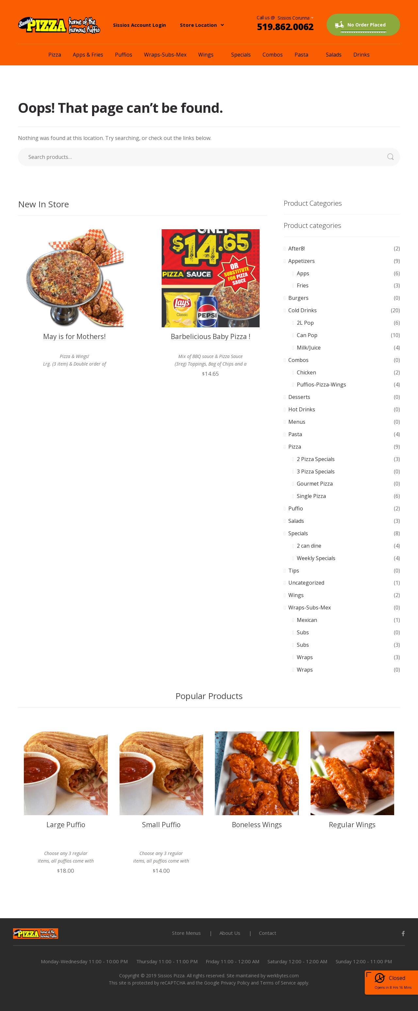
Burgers (298, 297)
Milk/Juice (309, 347)
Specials (241, 54)
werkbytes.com (283, 975)
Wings (206, 54)
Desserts (299, 397)
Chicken (306, 372)
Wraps (305, 657)
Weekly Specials (316, 558)
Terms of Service (278, 983)
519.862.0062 (285, 26)
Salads (334, 54)
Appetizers (301, 261)
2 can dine (309, 545)
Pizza (54, 54)
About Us (229, 933)
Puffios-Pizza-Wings (321, 384)
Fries (303, 285)
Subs (303, 632)
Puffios (123, 54)
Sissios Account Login (139, 25)
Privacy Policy (235, 983)
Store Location (198, 25)
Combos (273, 54)
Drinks (361, 54)
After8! (296, 248)
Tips (293, 570)
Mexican (307, 620)
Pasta (301, 54)
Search (393, 157)
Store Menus (186, 933)
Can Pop (307, 335)
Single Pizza (311, 496)
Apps (303, 273)
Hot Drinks (301, 409)
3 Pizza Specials (316, 471)
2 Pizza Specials (316, 459)
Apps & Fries (88, 54)
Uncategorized (306, 582)
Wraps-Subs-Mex (165, 54)
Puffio (295, 508)
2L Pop (305, 322)
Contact (267, 933)
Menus (296, 421)
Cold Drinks (302, 310)
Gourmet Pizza (315, 483)
